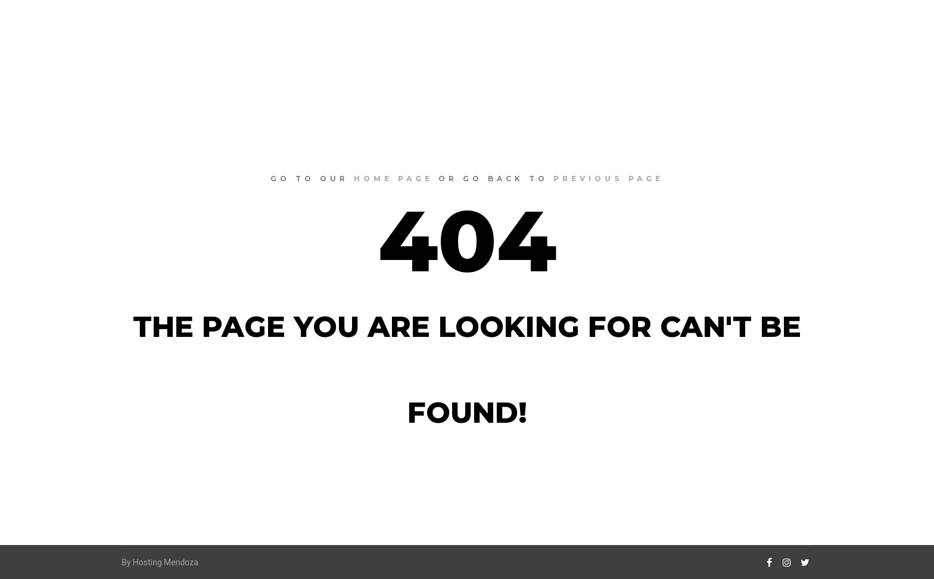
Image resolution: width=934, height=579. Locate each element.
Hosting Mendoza (165, 562)
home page (393, 178)
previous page (608, 178)
